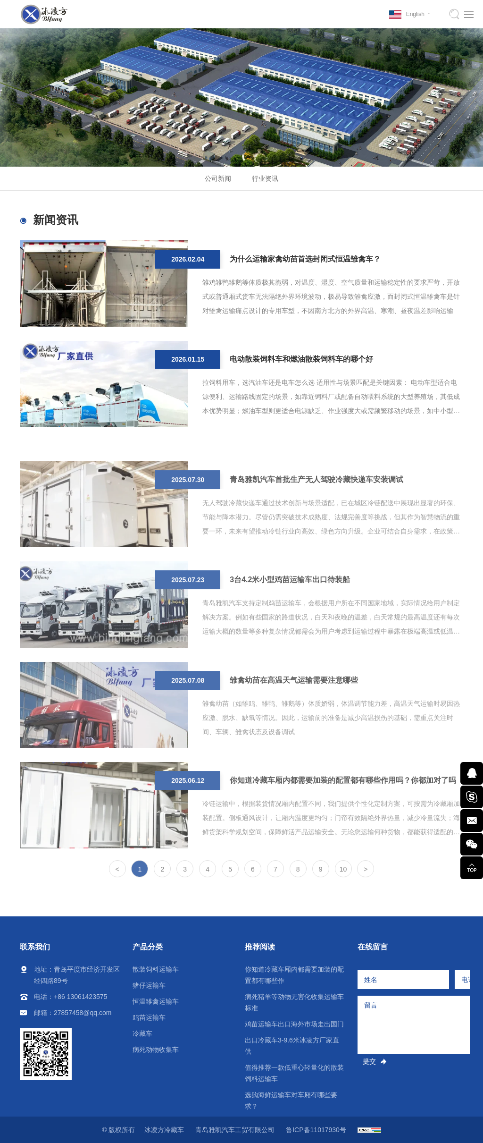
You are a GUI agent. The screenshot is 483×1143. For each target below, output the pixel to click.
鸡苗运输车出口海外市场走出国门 (294, 1024)
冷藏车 (142, 1033)
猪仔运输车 (149, 985)
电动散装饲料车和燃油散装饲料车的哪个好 (301, 362)
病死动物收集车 (156, 1049)
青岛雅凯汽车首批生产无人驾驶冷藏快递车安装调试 (316, 515)
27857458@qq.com (82, 1012)
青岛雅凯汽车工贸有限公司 (235, 1130)
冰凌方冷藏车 (164, 1130)
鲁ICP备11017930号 (316, 1130)
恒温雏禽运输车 (156, 1001)
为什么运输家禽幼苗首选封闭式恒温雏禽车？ (305, 262)
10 (343, 875)
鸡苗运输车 (149, 1017)
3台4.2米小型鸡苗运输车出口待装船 (290, 615)
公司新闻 (218, 178)
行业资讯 (265, 178)
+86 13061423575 (80, 996)
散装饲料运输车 (156, 969)
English (415, 14)
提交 (369, 1061)
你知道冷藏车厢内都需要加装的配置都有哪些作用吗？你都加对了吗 (343, 816)
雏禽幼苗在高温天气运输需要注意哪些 (294, 716)
